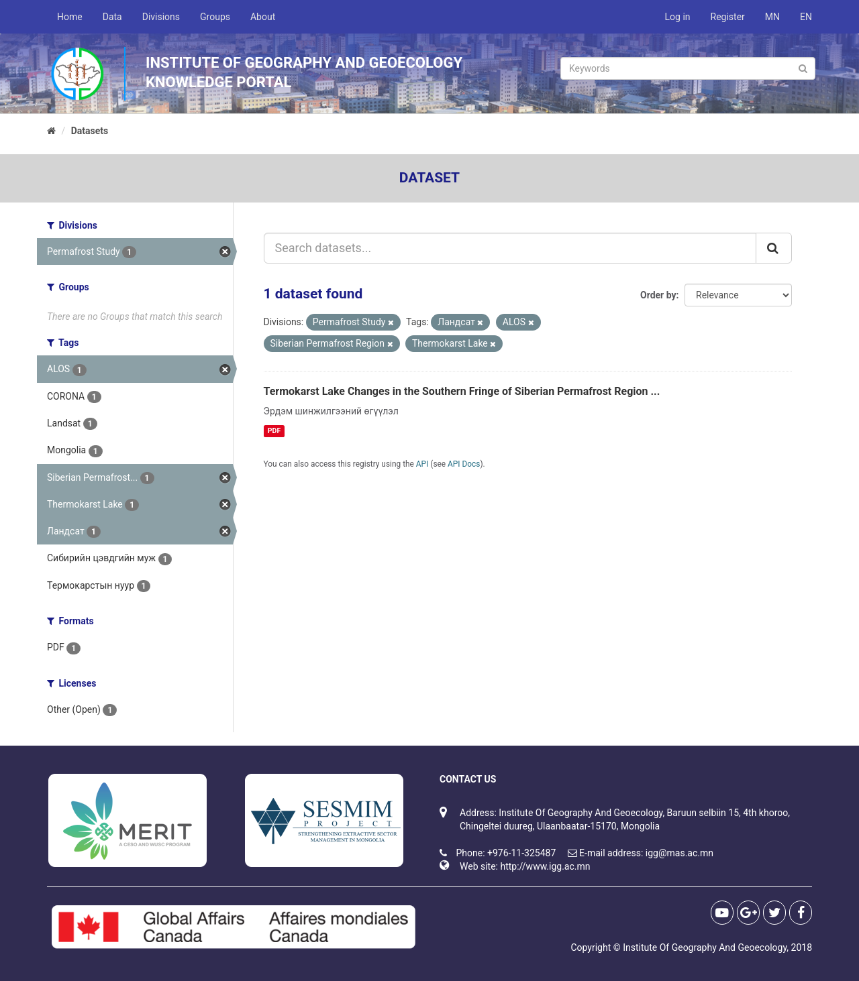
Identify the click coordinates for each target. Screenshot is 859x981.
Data (112, 16)
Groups (215, 16)
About (262, 16)
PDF (274, 430)
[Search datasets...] (510, 248)
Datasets (90, 130)
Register (728, 16)
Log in (678, 16)
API (422, 464)
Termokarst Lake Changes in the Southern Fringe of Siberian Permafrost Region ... (462, 391)
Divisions (161, 16)
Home (70, 16)
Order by (658, 295)
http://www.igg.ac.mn (545, 866)
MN (772, 16)
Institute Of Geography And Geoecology (705, 947)
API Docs (464, 464)
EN (806, 16)
